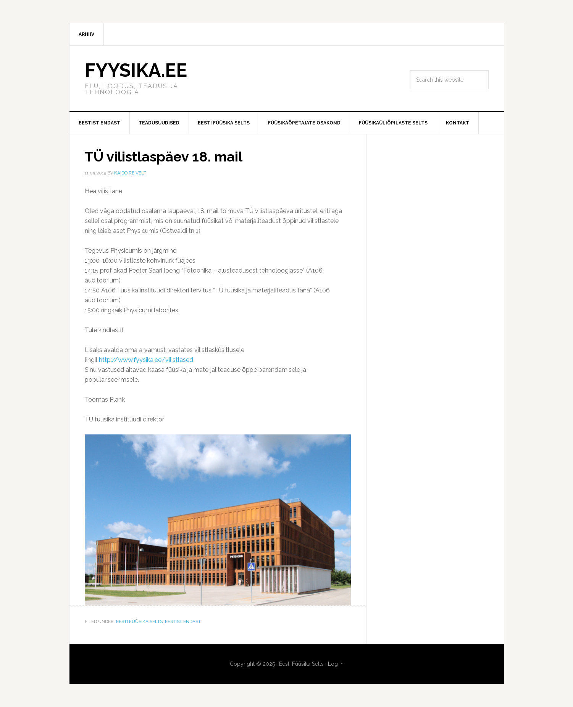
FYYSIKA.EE (136, 70)
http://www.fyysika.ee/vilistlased (146, 359)
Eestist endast (183, 621)
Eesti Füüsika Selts (139, 621)
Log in (336, 664)
